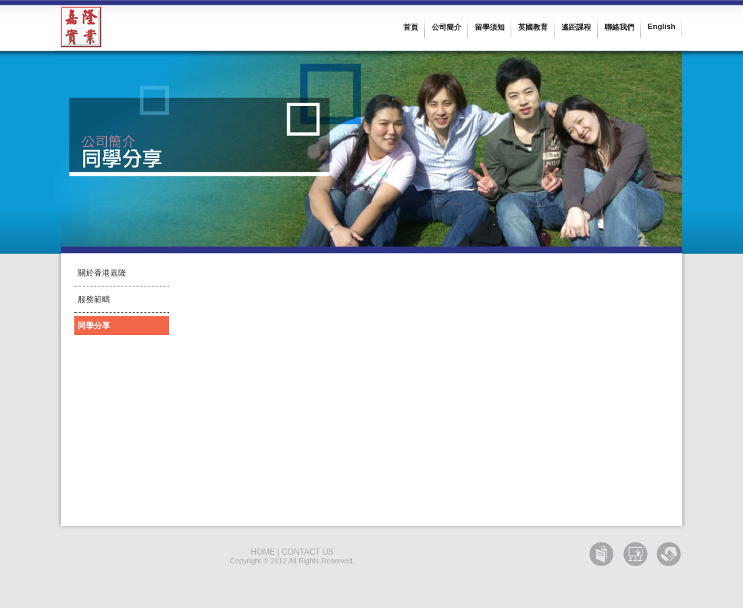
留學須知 (490, 27)
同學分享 (94, 325)
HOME (263, 552)
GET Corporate (668, 553)
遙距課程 (576, 27)
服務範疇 (94, 299)
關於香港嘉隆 (102, 273)
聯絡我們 (619, 27)
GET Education (601, 553)
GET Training (634, 553)
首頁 (410, 27)
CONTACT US (308, 552)
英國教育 (533, 27)
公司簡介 (446, 27)
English (661, 26)
